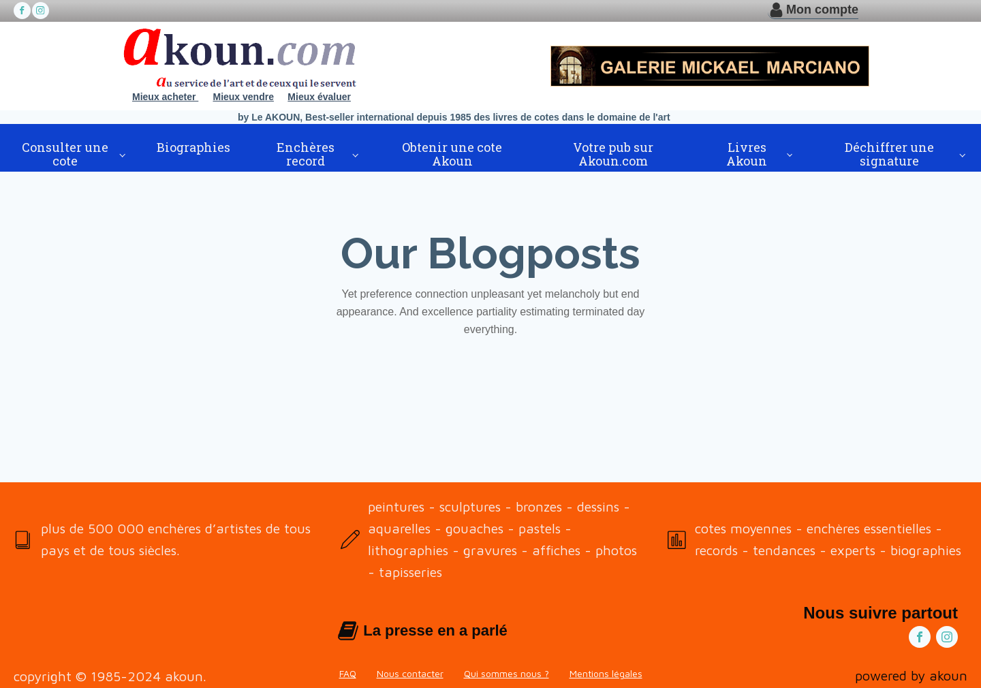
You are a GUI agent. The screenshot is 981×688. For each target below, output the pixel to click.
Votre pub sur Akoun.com (613, 154)
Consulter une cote (65, 154)
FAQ (347, 673)
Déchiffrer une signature (889, 154)
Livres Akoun (746, 154)
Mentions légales (606, 673)
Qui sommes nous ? (506, 673)
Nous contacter (410, 673)
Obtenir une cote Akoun (452, 154)
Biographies (193, 147)
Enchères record (305, 154)
